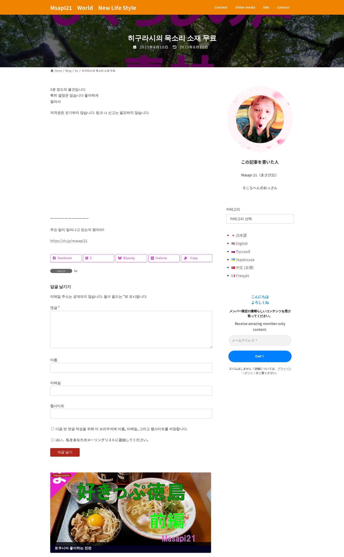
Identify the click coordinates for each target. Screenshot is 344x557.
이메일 (55, 389)
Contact (130, 537)
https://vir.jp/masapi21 (69, 240)
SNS (111, 537)
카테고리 (233, 209)
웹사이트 (57, 412)
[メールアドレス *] (260, 340)
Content (61, 537)
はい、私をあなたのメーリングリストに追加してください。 (100, 446)
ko (75, 271)
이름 (53, 366)
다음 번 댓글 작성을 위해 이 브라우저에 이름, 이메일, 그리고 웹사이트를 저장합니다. (122, 435)
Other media (87, 537)
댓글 (55, 307)
